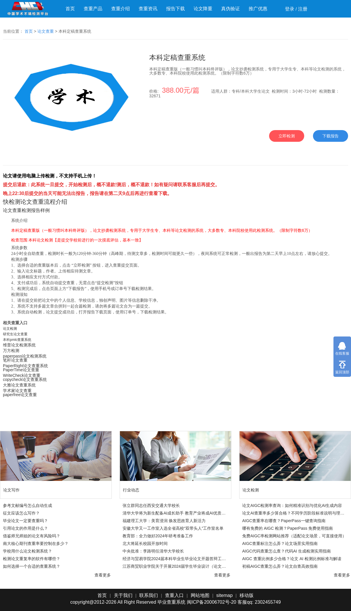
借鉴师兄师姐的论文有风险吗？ (31, 536)
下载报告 (330, 136)
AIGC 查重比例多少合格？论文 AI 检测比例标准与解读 (291, 558)
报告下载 (175, 8)
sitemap (224, 595)
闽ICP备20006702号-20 (211, 602)
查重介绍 (120, 8)
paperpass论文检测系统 (25, 356)
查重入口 (174, 595)
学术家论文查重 (17, 390)
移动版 (247, 595)
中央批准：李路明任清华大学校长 (153, 551)
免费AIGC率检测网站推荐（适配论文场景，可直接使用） (294, 536)
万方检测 (11, 350)
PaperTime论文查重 (21, 369)
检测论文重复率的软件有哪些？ (31, 558)
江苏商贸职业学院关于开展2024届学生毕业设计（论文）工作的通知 (175, 566)
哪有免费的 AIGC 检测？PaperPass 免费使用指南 (287, 528)
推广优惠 (258, 8)
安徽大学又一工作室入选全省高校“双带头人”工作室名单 (173, 528)
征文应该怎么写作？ (21, 513)
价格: (175, 91)
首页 (70, 8)
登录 (289, 8)
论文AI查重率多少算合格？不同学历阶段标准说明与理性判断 (294, 513)
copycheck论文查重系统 (25, 379)
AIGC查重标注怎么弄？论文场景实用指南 (280, 543)
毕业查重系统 (171, 602)
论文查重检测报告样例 (26, 210)
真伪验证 (230, 8)
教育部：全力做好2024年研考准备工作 (158, 536)
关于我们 (123, 595)
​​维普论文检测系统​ (19, 345)
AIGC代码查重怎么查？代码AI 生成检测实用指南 (286, 551)
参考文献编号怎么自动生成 (27, 505)
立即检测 (286, 136)
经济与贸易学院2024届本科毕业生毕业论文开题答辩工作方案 (175, 558)
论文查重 (45, 31)
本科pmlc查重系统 (17, 340)
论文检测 (10, 329)
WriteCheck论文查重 (21, 375)
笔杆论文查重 (15, 360)
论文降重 (203, 8)
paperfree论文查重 (20, 394)
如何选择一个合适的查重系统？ (31, 566)
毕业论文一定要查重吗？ (25, 520)
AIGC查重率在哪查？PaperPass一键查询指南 (284, 520)
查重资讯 (148, 8)
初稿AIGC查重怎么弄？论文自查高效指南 (280, 566)
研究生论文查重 (15, 334)
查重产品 (93, 8)
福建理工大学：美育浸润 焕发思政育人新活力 (164, 520)
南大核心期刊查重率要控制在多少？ (35, 543)
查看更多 (102, 575)
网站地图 (200, 595)
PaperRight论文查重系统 (25, 365)
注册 (302, 8)
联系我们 (148, 595)
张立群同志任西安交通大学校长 (151, 505)
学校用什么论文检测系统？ (27, 551)
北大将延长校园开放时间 (145, 543)
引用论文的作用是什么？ (25, 528)
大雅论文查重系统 (19, 385)
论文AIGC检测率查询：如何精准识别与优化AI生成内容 (292, 505)
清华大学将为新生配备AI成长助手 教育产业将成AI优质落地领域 (175, 513)
